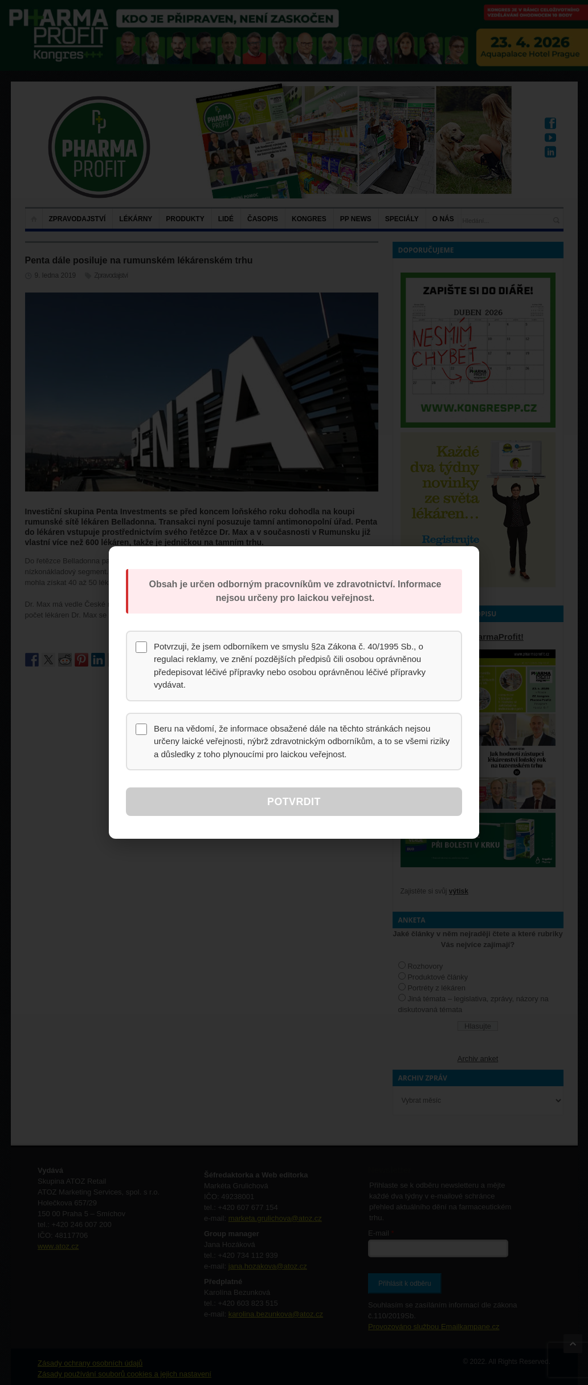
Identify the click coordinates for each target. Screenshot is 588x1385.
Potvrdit (294, 801)
